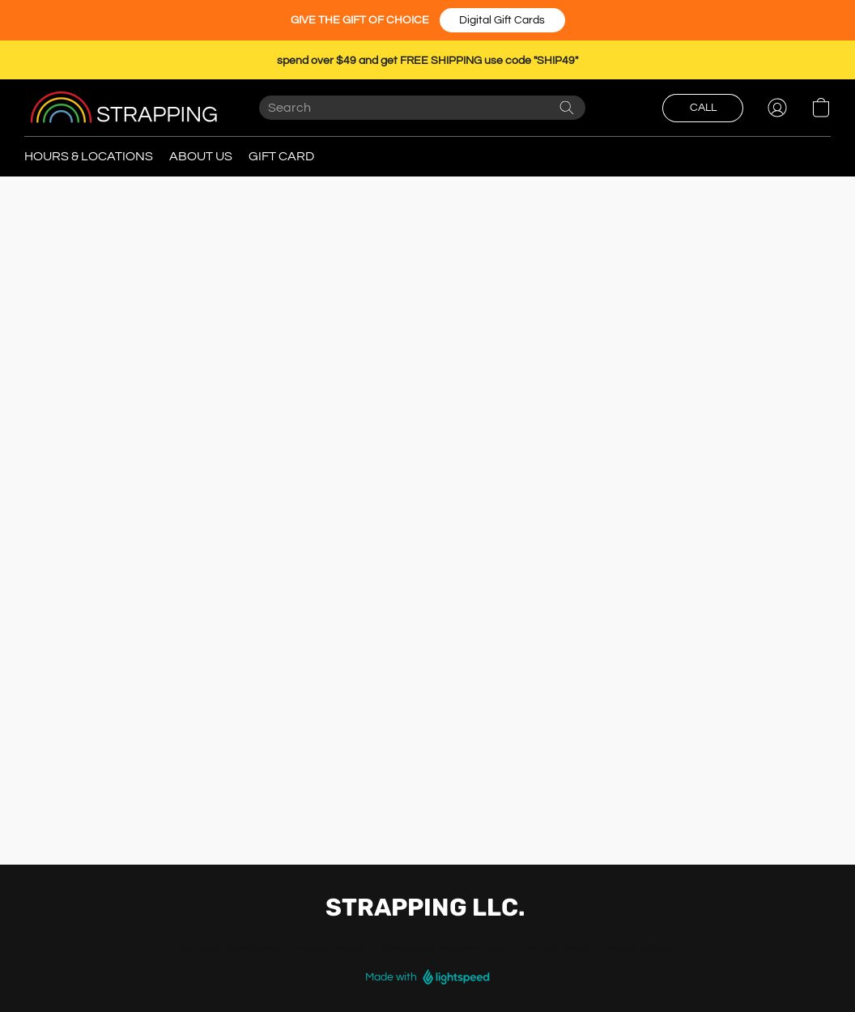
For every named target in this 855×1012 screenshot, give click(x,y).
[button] (502, 20)
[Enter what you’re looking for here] (422, 108)
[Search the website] (567, 107)
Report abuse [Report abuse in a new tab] (640, 947)
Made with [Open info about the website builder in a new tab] (427, 977)
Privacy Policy (330, 947)
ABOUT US (200, 156)
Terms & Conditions (230, 947)
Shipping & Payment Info (443, 947)
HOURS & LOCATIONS (88, 156)
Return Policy (555, 947)
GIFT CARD (281, 156)
